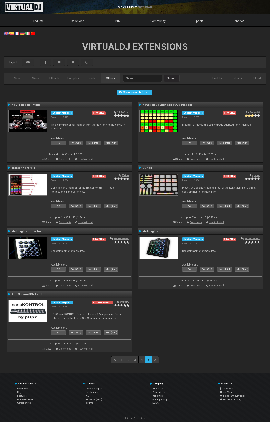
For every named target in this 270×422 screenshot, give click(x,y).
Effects (54, 78)
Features (22, 395)
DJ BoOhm (123, 112)
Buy (117, 21)
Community (158, 21)
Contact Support (94, 388)
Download (77, 21)
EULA (155, 402)
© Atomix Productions (135, 418)
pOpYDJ (124, 301)
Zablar (125, 175)
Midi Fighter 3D (153, 231)
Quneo (147, 168)
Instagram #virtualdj (232, 395)
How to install (85, 159)
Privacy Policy (159, 399)
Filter (237, 78)
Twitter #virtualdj (230, 399)
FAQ (87, 395)
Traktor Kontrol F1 (24, 168)
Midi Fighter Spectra (26, 231)
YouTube (226, 392)
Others (110, 78)
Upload (256, 78)
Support (198, 21)
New (17, 78)
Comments (65, 159)
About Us (157, 388)
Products (38, 21)
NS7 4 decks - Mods (25, 105)
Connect (238, 21)
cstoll (257, 175)
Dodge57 (254, 112)
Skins (35, 78)
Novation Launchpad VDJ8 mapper (167, 105)
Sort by (218, 78)
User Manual (92, 392)
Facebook (226, 388)
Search (171, 78)
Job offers (157, 395)
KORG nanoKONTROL (27, 294)
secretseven (121, 238)
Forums (89, 402)
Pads (92, 78)
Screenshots (24, 402)
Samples (73, 78)
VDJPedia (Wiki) (93, 399)
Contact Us (158, 392)
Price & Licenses (26, 399)
